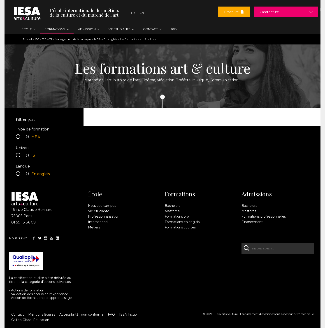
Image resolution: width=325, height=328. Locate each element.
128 (44, 39)
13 (50, 39)
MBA (97, 39)
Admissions (256, 194)
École (95, 194)
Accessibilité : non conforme (81, 314)
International (98, 222)
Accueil (27, 39)
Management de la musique (73, 39)
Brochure (234, 12)
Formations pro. (177, 216)
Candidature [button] (269, 12)
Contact (17, 314)
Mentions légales (41, 314)
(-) (28, 137)
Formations (180, 194)
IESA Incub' (128, 314)
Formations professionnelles (263, 216)
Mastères (172, 211)
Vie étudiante (98, 211)
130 (37, 39)
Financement (252, 222)
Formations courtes (180, 227)
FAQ (111, 314)
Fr (133, 12)
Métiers (94, 227)
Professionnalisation (103, 216)
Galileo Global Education (30, 320)
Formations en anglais (182, 222)
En (142, 12)
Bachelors (172, 206)
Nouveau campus (102, 206)
